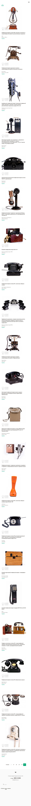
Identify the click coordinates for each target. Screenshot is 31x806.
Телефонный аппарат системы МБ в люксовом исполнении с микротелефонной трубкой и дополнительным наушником (13, 33)
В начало (7, 764)
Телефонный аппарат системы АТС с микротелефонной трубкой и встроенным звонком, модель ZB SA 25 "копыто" (13, 714)
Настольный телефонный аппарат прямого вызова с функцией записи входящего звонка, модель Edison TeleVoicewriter (12, 393)
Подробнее (3, 38)
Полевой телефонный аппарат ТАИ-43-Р (10, 249)
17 (13, 764)
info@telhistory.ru (15, 779)
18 (16, 764)
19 (19, 764)
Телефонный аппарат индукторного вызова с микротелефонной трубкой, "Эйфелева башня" (11, 357)
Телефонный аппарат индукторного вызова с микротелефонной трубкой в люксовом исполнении (12, 68)
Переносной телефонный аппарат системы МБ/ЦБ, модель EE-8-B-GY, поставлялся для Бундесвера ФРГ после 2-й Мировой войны (13, 430)
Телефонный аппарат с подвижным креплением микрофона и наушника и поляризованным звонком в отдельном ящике (14, 466)
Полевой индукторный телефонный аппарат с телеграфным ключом (13, 573)
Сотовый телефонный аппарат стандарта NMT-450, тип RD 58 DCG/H (14, 608)
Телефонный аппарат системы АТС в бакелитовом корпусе (13, 679)
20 (21, 764)
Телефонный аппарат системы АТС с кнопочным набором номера (13, 284)
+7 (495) (15, 778)
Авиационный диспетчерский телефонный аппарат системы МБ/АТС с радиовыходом (13, 178)
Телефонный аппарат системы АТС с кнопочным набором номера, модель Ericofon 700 (13, 501)
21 (24, 764)
